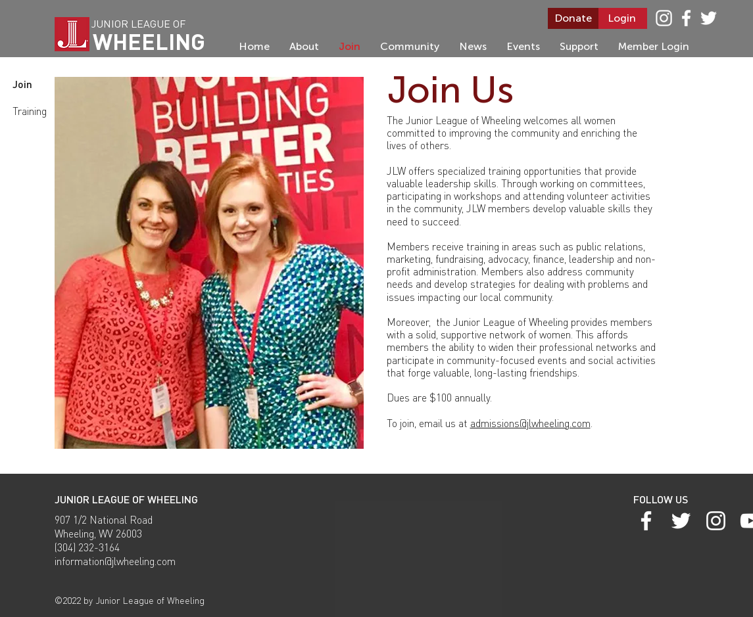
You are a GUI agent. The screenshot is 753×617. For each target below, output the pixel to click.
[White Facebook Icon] (686, 18)
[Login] (621, 18)
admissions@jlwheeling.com (530, 423)
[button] (209, 263)
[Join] (32, 84)
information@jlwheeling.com (115, 561)
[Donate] (573, 18)
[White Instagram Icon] (664, 18)
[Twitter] (708, 18)
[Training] (31, 111)
